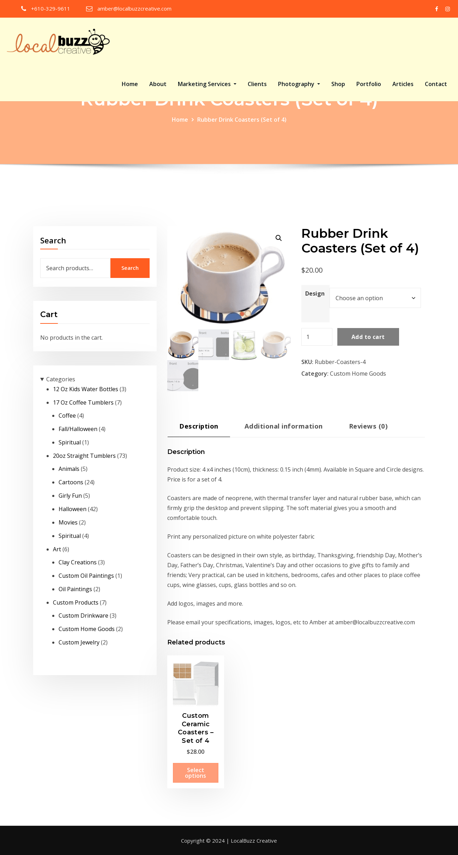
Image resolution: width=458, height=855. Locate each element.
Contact (436, 84)
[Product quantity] (316, 337)
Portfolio (368, 84)
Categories (60, 379)
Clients (257, 84)
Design (315, 293)
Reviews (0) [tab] (368, 426)
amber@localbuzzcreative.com (134, 8)
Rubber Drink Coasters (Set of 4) (242, 119)
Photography (299, 84)
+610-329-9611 (50, 8)
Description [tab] (198, 426)
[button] (278, 238)
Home (130, 84)
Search (53, 240)
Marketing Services (207, 84)
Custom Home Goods (358, 373)
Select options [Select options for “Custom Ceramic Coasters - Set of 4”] (195, 773)
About (158, 84)
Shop (338, 84)
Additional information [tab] (284, 426)
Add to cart (368, 337)
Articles (403, 84)
